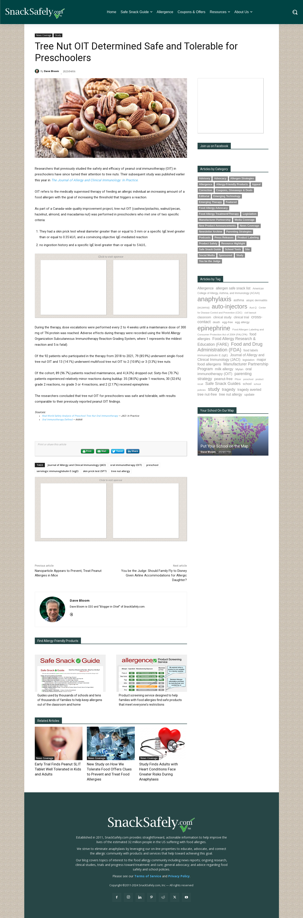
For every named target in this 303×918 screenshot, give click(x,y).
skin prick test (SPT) (95, 471)
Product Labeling (248, 237)
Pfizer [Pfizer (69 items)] (238, 379)
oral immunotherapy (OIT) (126, 465)
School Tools (233, 249)
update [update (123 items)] (249, 394)
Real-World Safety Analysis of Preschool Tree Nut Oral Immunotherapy (80, 415)
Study (58, 35)
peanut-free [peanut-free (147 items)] (223, 379)
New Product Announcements (217, 225)
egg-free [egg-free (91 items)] (227, 322)
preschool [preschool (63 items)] (248, 379)
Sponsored (225, 255)
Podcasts (205, 237)
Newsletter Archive (210, 231)
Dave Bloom (51, 71)
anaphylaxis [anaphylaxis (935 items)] (214, 299)
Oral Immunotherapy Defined (57, 419)
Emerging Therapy (210, 202)
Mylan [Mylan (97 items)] (239, 369)
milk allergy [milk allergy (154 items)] (224, 369)
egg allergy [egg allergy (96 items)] (242, 322)
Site (247, 249)
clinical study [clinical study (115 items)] (222, 317)
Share (133, 451)
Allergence (205, 184)
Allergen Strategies (242, 178)
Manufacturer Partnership (215, 219)
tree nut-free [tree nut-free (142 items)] (207, 394)
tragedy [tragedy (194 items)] (228, 389)
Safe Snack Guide (210, 249)
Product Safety (208, 243)
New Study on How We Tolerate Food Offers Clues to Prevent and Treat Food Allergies (110, 768)
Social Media (207, 255)
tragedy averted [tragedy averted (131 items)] (249, 389)
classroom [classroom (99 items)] (204, 317)
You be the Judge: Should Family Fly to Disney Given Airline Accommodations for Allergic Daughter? (154, 575)
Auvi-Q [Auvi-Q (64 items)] (253, 307)
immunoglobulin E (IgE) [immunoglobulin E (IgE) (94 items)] (213, 355)
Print (86, 451)
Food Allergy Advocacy (213, 208)
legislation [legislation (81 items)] (249, 359)
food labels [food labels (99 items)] (250, 350)
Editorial (204, 196)
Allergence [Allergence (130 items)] (206, 288)
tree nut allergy (120, 471)
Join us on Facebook (214, 146)
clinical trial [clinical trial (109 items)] (241, 317)
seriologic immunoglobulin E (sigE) (58, 471)
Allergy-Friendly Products (232, 184)
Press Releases (223, 237)
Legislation (249, 213)
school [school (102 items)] (247, 384)
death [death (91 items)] (216, 322)
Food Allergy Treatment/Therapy (219, 213)
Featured (231, 202)
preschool (152, 465)
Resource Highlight (233, 243)
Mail (101, 451)
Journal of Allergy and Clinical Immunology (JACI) (76, 465)
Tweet (117, 451)
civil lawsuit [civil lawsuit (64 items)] (250, 312)
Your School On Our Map (217, 410)
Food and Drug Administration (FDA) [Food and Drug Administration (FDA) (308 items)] (230, 346)
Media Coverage (244, 219)
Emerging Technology (226, 196)
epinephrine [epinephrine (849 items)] (214, 328)
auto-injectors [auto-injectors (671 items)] (229, 306)
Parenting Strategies (239, 231)
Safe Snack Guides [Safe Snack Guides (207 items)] (222, 383)
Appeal (256, 184)
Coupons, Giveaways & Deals (234, 190)
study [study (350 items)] (214, 389)
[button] (295, 12)
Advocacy (220, 178)
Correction (205, 190)
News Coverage (44, 35)
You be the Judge (210, 261)
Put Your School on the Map (224, 446)
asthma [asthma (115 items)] (238, 300)
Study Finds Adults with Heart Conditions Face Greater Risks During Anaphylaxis (162, 768)
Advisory (204, 178)
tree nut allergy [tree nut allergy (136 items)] (230, 394)
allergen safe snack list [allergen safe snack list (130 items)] (233, 288)
